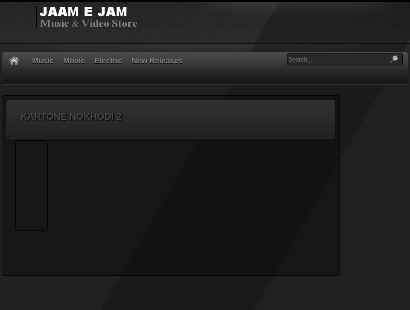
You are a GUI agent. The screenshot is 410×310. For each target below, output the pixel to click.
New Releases (157, 60)
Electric (108, 60)
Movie (74, 60)
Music (43, 60)
